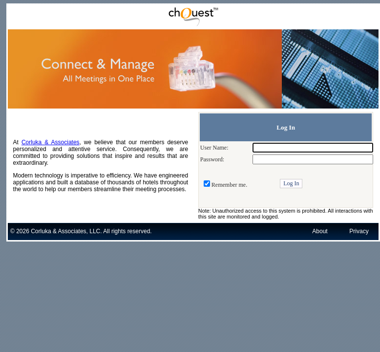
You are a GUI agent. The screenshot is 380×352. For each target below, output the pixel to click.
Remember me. (229, 184)
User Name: (214, 147)
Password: (212, 159)
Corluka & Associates (50, 142)
